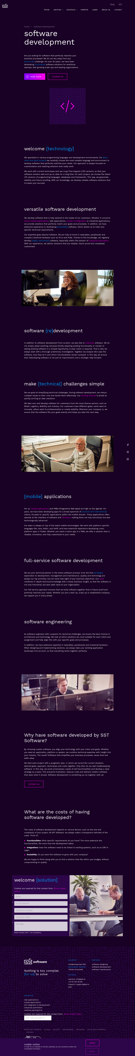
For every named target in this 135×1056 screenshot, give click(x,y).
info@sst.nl (80, 979)
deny (92, 1051)
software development (101, 967)
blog (112, 4)
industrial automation (98, 241)
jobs (70, 987)
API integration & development (37, 1005)
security (56, 1029)
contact (118, 9)
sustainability (67, 1029)
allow (92, 1043)
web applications (31, 1000)
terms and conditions (96, 1029)
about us (106, 9)
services (59, 9)
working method (88, 395)
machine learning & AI (33, 1010)
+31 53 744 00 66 (75, 982)
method (84, 9)
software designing (100, 964)
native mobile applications (36, 221)
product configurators (76, 221)
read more (33, 76)
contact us (57, 76)
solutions (72, 9)
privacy (47, 1029)
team (101, 579)
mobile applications (40, 509)
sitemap (29, 1032)
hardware (66, 517)
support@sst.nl (82, 984)
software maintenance (101, 969)
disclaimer (80, 1029)
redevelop (89, 343)
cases (94, 9)
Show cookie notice (73, 1014)
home (46, 9)
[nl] (120, 4)
